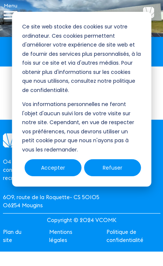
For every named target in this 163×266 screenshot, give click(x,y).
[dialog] (81, 99)
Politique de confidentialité (124, 235)
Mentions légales (60, 235)
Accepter (53, 167)
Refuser (112, 167)
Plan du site (12, 235)
